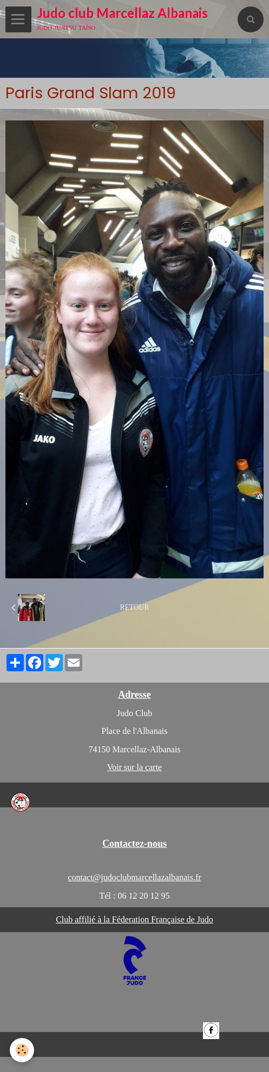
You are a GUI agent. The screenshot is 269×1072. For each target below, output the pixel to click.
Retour (134, 607)
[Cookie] (22, 1050)
